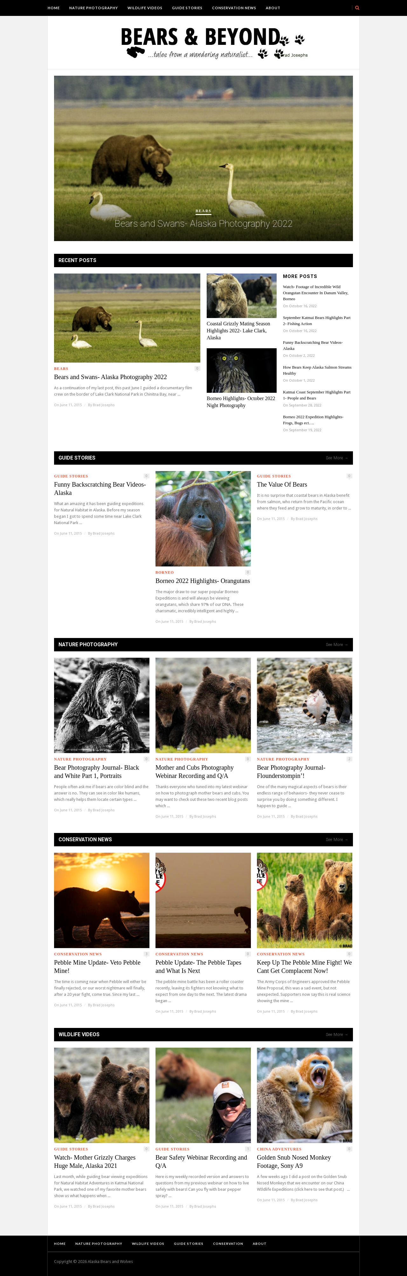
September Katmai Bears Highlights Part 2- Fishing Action (316, 320)
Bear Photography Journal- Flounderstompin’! (291, 771)
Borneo (164, 572)
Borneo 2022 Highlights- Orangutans (202, 580)
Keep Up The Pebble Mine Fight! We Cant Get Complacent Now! (304, 966)
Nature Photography (93, 8)
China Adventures (279, 1149)
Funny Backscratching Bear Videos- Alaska (313, 345)
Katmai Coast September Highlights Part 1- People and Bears (316, 395)
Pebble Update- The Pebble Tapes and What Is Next (198, 966)
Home (54, 8)
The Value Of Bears (282, 484)
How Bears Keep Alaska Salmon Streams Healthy (317, 370)
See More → (337, 458)
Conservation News (234, 8)
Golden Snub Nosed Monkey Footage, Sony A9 (294, 1161)
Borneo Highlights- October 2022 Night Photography (241, 402)
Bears (203, 211)
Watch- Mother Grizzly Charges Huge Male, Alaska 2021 (94, 1161)
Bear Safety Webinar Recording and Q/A (201, 1161)
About (273, 8)
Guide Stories (187, 8)
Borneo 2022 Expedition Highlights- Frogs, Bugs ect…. (313, 419)
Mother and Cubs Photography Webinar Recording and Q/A (194, 771)
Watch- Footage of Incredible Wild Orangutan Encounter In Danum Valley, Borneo (315, 292)
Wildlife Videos (145, 8)
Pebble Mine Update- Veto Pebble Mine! (97, 966)
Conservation (228, 1243)
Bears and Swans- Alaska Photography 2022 (203, 223)
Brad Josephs (104, 405)
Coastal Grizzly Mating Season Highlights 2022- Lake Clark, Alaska (238, 330)
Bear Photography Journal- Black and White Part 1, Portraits (96, 771)
